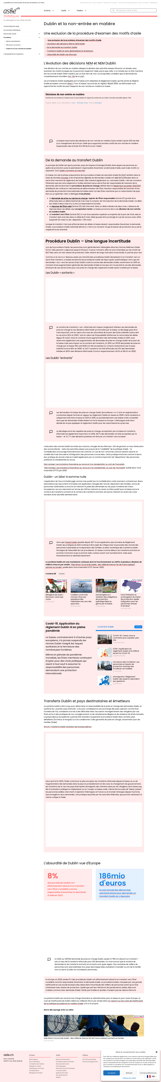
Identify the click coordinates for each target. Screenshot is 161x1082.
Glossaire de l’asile (62, 1064)
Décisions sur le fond (13, 45)
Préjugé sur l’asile (35, 1066)
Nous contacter (143, 3)
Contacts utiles (61, 1071)
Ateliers (58, 1077)
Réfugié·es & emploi (35, 1073)
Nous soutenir (97, 3)
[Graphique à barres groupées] (94, 300)
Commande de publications (128, 3)
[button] (156, 1052)
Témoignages (61, 1066)
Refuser (129, 1073)
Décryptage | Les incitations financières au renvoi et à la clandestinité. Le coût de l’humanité (84, 464)
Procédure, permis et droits (65, 1062)
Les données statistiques (12, 30)
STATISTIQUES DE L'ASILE (11, 26)
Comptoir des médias (36, 1064)
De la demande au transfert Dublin (62, 47)
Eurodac (64, 178)
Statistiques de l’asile (36, 1068)
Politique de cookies (129, 1078)
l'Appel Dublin (71, 542)
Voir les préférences (148, 1073)
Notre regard (33, 1059)
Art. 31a (72, 76)
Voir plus (62, 574)
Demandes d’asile (10, 34)
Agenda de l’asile (62, 1073)
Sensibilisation (34, 1071)
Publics (80, 10)
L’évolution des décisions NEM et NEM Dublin (66, 44)
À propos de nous (86, 3)
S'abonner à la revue (110, 3)
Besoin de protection (13, 41)
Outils (63, 10)
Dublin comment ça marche (71, 170)
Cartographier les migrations (13, 54)
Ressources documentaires (65, 1068)
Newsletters (153, 3)
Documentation (34, 1062)
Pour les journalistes (89, 1059)
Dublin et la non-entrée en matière (18, 49)
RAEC (70, 83)
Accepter (111, 1073)
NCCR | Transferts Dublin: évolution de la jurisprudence (67, 726)
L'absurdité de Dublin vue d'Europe (62, 54)
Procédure (7, 37)
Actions (47, 10)
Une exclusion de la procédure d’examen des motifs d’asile (74, 40)
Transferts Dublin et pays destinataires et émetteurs (70, 51)
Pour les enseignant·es (90, 1062)
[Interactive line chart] (94, 755)
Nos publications (61, 1075)
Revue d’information (63, 1059)
